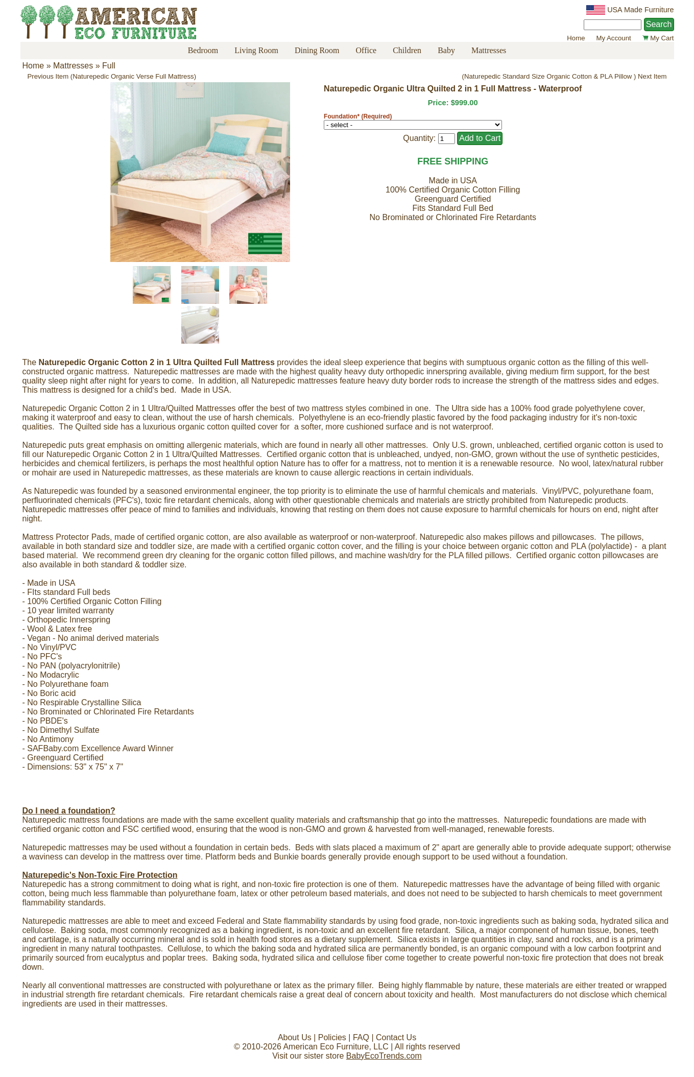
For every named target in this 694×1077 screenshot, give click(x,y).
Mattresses (488, 50)
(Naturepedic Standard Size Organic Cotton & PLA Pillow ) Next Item (564, 76)
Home (576, 38)
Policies (332, 1037)
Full (108, 65)
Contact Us (396, 1037)
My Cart (658, 38)
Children (407, 50)
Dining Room (317, 50)
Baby (446, 50)
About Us (295, 1037)
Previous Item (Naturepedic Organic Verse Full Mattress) (112, 76)
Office (366, 50)
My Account (613, 38)
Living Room (256, 50)
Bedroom (203, 50)
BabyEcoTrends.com (384, 1055)
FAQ (361, 1037)
